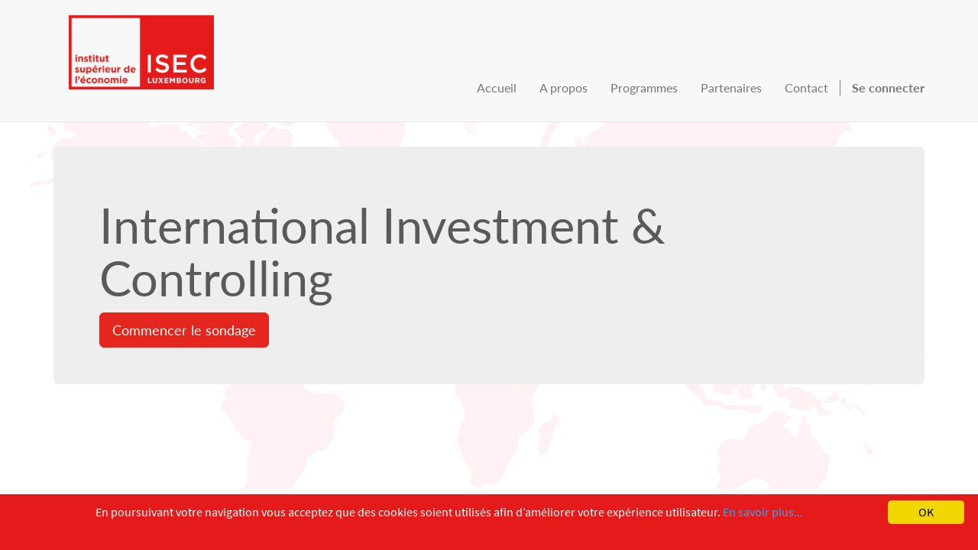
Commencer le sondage (184, 330)
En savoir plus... (763, 511)
